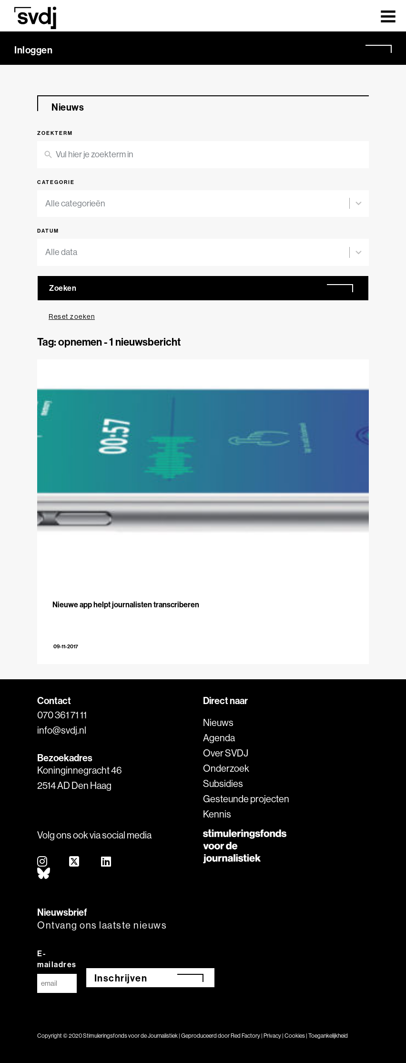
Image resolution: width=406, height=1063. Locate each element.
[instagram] (42, 862)
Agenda (219, 738)
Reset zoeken (72, 316)
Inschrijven (121, 978)
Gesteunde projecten (246, 799)
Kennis (217, 814)
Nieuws (218, 722)
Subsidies (223, 783)
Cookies (294, 1035)
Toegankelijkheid (328, 1035)
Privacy (272, 1035)
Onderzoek (226, 768)
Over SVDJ (225, 753)
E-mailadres (57, 959)
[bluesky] (44, 874)
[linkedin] (106, 862)
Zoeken (62, 288)
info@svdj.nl (61, 730)
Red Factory (245, 1035)
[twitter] (74, 862)
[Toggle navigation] (388, 15)
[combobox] (197, 203)
